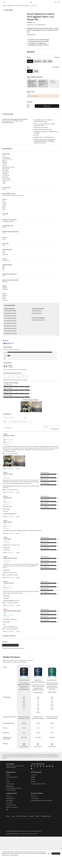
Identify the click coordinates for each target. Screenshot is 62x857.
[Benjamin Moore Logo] (31, 2)
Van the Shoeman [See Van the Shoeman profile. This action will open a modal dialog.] (6, 560)
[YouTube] (40, 766)
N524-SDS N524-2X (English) (10, 313)
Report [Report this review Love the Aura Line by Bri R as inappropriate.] (18, 605)
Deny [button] (49, 853)
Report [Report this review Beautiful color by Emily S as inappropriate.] (18, 516)
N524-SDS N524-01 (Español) (10, 330)
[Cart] (58, 2)
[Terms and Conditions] (22, 816)
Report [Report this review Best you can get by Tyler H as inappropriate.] (18, 492)
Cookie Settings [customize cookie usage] (14, 855)
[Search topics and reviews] (14, 417)
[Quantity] (30, 106)
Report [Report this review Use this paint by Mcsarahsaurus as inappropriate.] (17, 552)
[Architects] (33, 781)
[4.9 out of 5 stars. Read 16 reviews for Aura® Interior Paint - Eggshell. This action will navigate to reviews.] (11, 366)
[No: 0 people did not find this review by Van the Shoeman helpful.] (12, 577)
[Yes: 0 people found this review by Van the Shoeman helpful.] (9, 577)
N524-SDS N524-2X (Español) (10, 328)
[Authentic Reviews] (8, 343)
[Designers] (33, 777)
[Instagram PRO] (37, 766)
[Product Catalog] (34, 798)
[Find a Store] (33, 796)
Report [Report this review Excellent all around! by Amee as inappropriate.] (18, 468)
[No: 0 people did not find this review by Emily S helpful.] (12, 516)
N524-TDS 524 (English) (36, 310)
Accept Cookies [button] (56, 853)
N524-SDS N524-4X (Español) (10, 333)
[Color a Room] (9, 803)
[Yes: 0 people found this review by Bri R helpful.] (9, 605)
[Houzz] (49, 766)
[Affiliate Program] (10, 786)
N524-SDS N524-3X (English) (10, 310)
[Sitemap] (9, 816)
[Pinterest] (43, 766)
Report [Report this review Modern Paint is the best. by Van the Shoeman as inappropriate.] (18, 577)
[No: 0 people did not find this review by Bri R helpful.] (12, 605)
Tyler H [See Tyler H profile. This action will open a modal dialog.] (4, 475)
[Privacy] (14, 816)
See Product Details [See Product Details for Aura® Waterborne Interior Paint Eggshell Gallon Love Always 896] (31, 34)
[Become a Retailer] (10, 784)
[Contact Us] (8, 796)
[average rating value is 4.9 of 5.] (30, 22)
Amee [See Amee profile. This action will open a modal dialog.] (4, 437)
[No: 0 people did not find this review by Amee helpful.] (12, 468)
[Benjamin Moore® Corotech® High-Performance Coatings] (12, 820)
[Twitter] (46, 766)
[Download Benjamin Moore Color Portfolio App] (41, 800)
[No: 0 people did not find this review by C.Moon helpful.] (12, 533)
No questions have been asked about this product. (13, 648)
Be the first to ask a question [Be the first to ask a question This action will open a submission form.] (10, 645)
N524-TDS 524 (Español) (37, 313)
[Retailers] (33, 779)
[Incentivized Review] (8, 442)
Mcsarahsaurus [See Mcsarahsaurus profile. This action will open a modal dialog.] (6, 540)
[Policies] (38, 816)
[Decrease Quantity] (28, 106)
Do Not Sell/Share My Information (14, 788)
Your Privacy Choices (11, 790)
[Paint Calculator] (9, 800)
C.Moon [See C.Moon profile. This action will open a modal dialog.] (5, 524)
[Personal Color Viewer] (11, 805)
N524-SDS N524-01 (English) (10, 320)
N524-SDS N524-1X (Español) (10, 323)
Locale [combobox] (27, 422)
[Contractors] (34, 775)
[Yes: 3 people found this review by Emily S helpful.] (9, 516)
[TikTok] (31, 768)
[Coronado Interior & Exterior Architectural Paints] (12, 827)
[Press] (7, 779)
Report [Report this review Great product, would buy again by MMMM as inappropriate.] (18, 631)
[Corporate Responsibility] (11, 777)
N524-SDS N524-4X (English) (10, 318)
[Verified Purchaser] (8, 440)
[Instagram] (34, 766)
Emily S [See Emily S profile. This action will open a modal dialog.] (4, 499)
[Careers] (8, 781)
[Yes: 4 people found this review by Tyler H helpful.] (9, 492)
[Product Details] (31, 114)
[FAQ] (7, 809)
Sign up (7, 766)
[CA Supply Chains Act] (47, 816)
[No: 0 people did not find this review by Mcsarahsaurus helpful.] (12, 552)
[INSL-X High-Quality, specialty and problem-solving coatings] (12, 824)
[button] (55, 2)
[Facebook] (31, 766)
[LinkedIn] (52, 766)
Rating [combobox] (7, 422)
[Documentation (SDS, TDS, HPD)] (38, 784)
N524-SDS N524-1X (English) (10, 315)
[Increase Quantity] (33, 106)
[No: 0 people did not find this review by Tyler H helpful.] (12, 492)
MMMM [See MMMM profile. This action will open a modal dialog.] (4, 612)
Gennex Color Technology (47, 139)
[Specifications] (31, 148)
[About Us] (8, 775)
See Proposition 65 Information (38, 319)
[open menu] (3, 2)
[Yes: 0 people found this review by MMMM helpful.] (9, 631)
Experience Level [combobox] (17, 422)
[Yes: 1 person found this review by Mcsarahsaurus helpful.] (8, 552)
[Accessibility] (32, 816)
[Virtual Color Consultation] (12, 807)
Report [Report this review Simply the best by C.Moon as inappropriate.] (17, 533)
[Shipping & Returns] (10, 798)
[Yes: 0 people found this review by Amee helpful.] (9, 468)
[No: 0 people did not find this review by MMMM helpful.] (12, 631)
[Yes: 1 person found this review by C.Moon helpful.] (8, 533)
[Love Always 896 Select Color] (43, 96)
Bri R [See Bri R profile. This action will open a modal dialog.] (4, 585)
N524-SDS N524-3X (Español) (10, 325)
